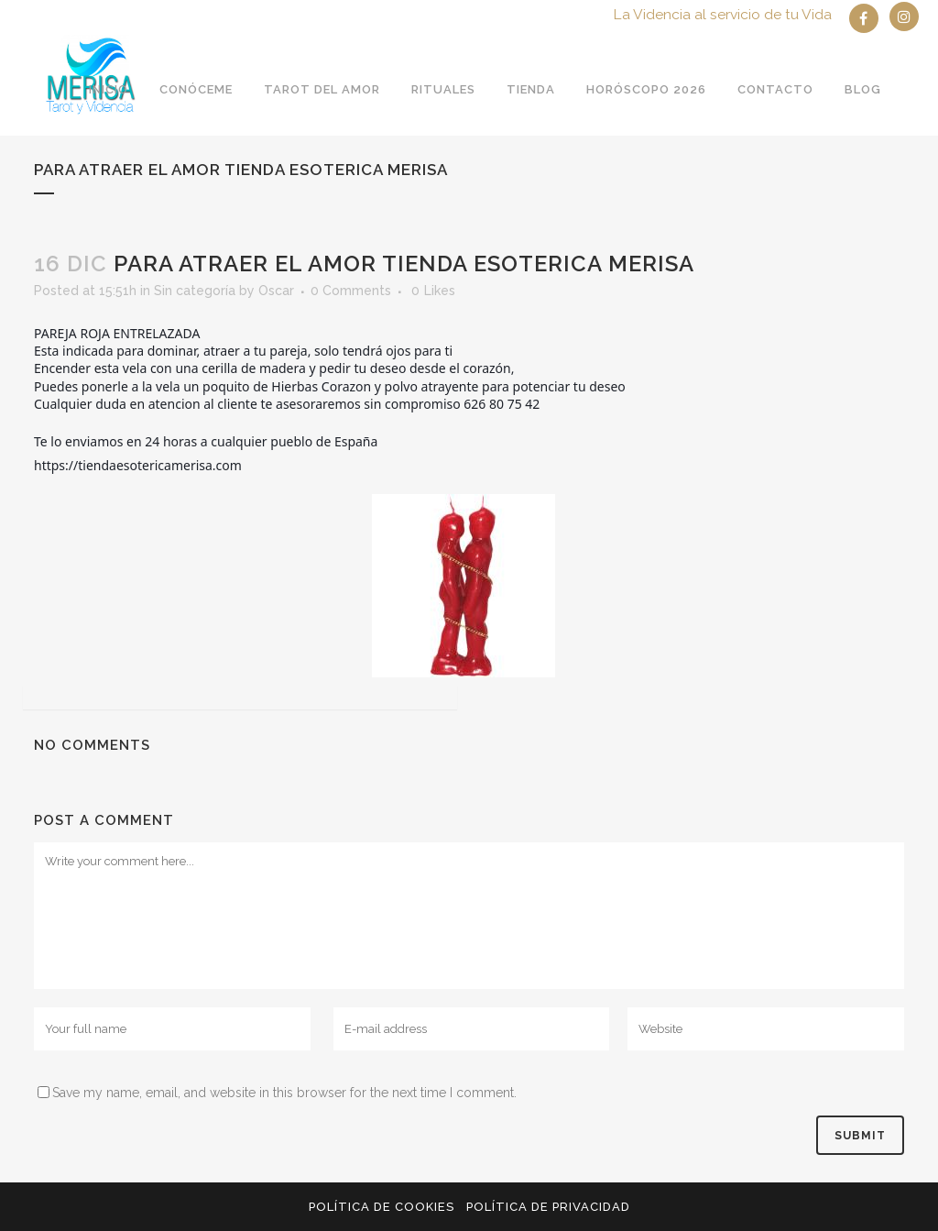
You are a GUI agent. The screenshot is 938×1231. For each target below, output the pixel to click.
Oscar (276, 290)
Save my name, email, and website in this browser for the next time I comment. (284, 1092)
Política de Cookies (381, 1207)
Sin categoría (194, 290)
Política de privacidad (548, 1207)
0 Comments (351, 290)
